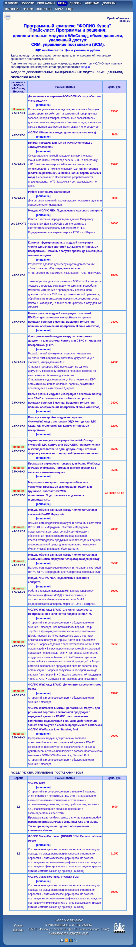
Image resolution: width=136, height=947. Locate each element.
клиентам (91, 3)
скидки (85, 66)
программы (46, 3)
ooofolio (86, 924)
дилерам (109, 3)
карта (58, 9)
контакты (43, 9)
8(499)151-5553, (59, 933)
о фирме (11, 3)
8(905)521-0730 (78, 933)
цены (62, 3)
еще (69, 9)
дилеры (75, 3)
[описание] (43, 105)
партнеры (12, 9)
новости (27, 3)
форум (28, 9)
